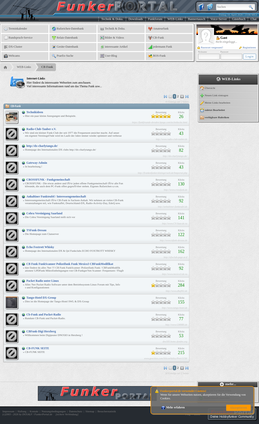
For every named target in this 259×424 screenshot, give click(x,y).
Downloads (136, 19)
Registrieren (247, 47)
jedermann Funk (160, 47)
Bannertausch (196, 19)
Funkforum (155, 19)
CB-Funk (156, 38)
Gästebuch (239, 19)
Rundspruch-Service (18, 38)
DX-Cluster (13, 47)
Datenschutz (75, 411)
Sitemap (90, 411)
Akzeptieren (238, 407)
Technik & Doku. (112, 19)
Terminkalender (15, 29)
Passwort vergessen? (210, 47)
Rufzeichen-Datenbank (68, 29)
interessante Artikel (114, 47)
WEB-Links (175, 19)
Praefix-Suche (62, 56)
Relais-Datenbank (65, 38)
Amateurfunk (158, 29)
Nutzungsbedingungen (54, 411)
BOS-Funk (157, 56)
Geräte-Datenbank (65, 47)
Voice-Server (218, 19)
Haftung (22, 411)
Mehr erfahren (173, 407)
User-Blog (108, 56)
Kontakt (34, 411)
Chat (253, 19)
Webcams (12, 56)
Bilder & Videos (112, 38)
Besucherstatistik (106, 411)
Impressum (8, 411)
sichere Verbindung (67, 414)
